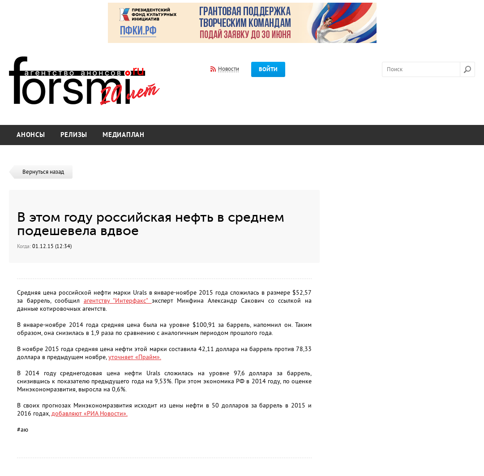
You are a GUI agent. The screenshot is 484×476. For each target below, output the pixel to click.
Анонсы (31, 135)
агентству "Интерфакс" (118, 300)
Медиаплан (124, 135)
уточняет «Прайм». (134, 357)
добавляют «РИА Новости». (89, 413)
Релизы (74, 135)
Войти (268, 69)
